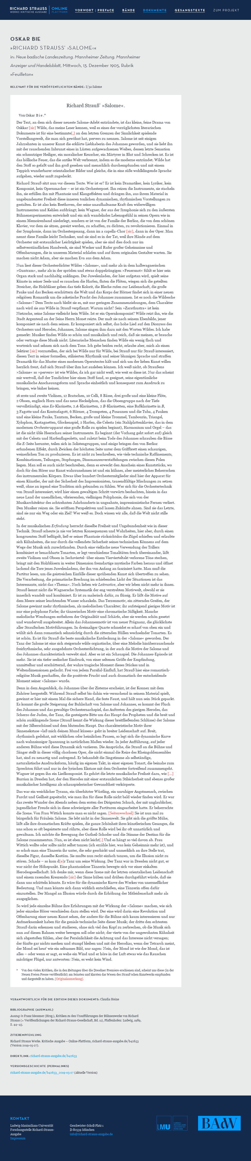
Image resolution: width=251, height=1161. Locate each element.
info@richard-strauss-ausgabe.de (91, 1134)
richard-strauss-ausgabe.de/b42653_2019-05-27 (42, 1072)
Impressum (17, 1138)
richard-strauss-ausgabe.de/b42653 (53, 1056)
